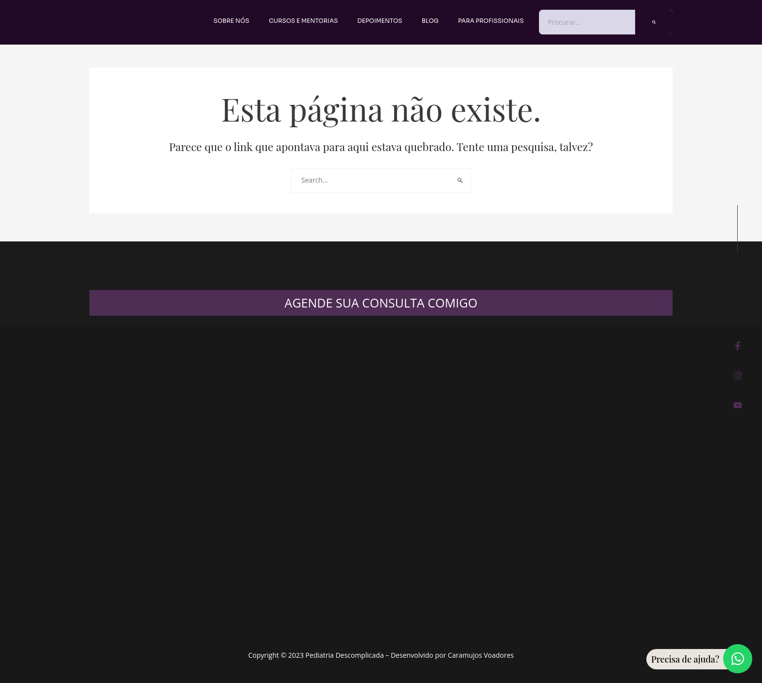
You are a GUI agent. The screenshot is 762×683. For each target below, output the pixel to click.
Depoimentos (379, 20)
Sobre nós (231, 20)
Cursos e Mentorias (303, 20)
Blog (430, 20)
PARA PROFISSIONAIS (491, 20)
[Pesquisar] (654, 22)
